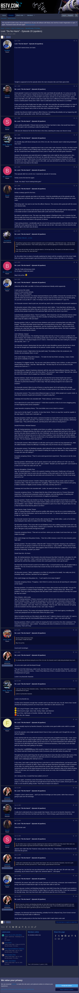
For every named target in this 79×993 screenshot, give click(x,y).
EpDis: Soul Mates (10, 961)
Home (4, 15)
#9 (76, 279)
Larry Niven (8, 942)
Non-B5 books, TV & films (11, 946)
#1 (76, 40)
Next (8, 37)
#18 (76, 854)
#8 (76, 262)
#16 (76, 820)
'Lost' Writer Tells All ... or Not (23, 238)
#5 (76, 167)
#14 (76, 787)
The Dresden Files (10, 955)
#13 (76, 719)
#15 (76, 805)
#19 (76, 875)
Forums (11, 15)
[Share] (74, 41)
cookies (14, 984)
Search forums (12, 18)
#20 (76, 896)
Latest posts (6, 932)
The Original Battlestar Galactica (14, 948)
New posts (3, 18)
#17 (76, 836)
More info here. (30, 24)
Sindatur (4, 34)
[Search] (76, 15)
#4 (76, 135)
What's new (19, 15)
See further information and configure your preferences (17, 989)
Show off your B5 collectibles (13, 935)
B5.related (7, 940)
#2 (76, 86)
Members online (33, 932)
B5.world (7, 964)
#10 (76, 630)
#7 (76, 231)
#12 (76, 680)
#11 (76, 652)
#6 (76, 185)
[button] (24, 15)
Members (30, 15)
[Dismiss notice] (76, 23)
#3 (76, 118)
